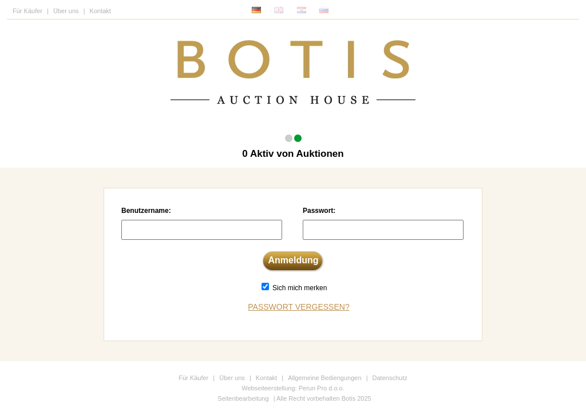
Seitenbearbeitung (242, 398)
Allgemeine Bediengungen (324, 377)
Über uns (66, 10)
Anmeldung (293, 260)
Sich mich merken (299, 288)
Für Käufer (27, 10)
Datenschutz (390, 377)
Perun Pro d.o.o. (322, 388)
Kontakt (100, 10)
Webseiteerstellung (268, 388)
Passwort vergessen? (298, 306)
